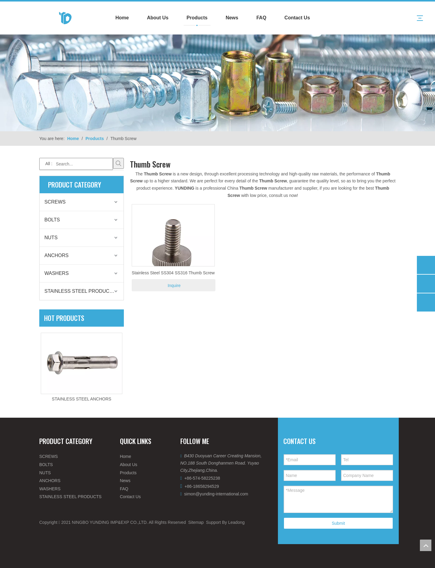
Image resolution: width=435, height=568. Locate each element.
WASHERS (56, 273)
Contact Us (297, 17)
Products (197, 17)
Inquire (174, 285)
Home (122, 17)
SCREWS (55, 201)
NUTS (51, 237)
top (425, 545)
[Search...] (76, 164)
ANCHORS (56, 255)
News (232, 17)
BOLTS (52, 219)
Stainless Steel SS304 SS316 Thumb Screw (173, 272)
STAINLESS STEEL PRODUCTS (80, 291)
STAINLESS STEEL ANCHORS (81, 399)
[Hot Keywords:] (118, 163)
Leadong (236, 522)
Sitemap (196, 522)
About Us (157, 17)
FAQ (261, 17)
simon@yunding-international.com (216, 493)
